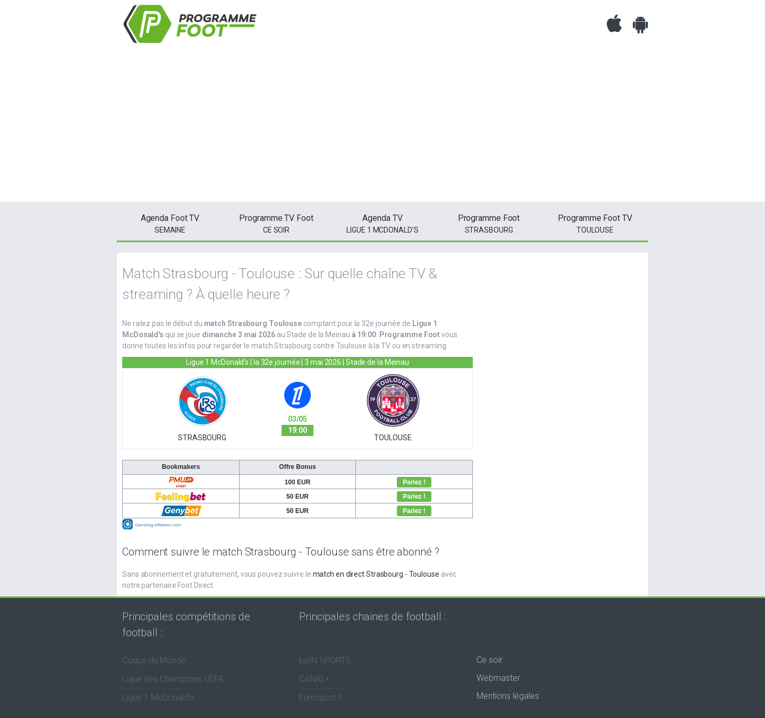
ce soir (276, 223)
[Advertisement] (382, 127)
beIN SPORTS (325, 660)
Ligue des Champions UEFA (173, 679)
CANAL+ (314, 679)
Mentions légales (508, 696)
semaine (170, 223)
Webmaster (498, 678)
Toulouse (595, 223)
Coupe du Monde (154, 660)
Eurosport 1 (321, 698)
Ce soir (490, 660)
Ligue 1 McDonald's (382, 223)
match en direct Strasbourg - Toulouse (376, 574)
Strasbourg (489, 223)
